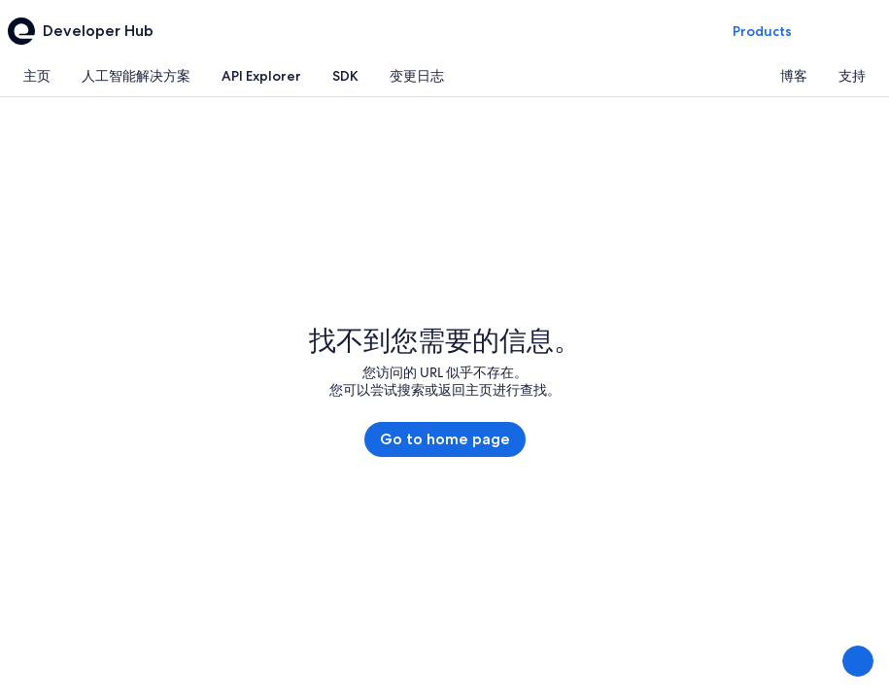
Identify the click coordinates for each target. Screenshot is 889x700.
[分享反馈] (857, 661)
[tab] (37, 75)
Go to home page (445, 439)
